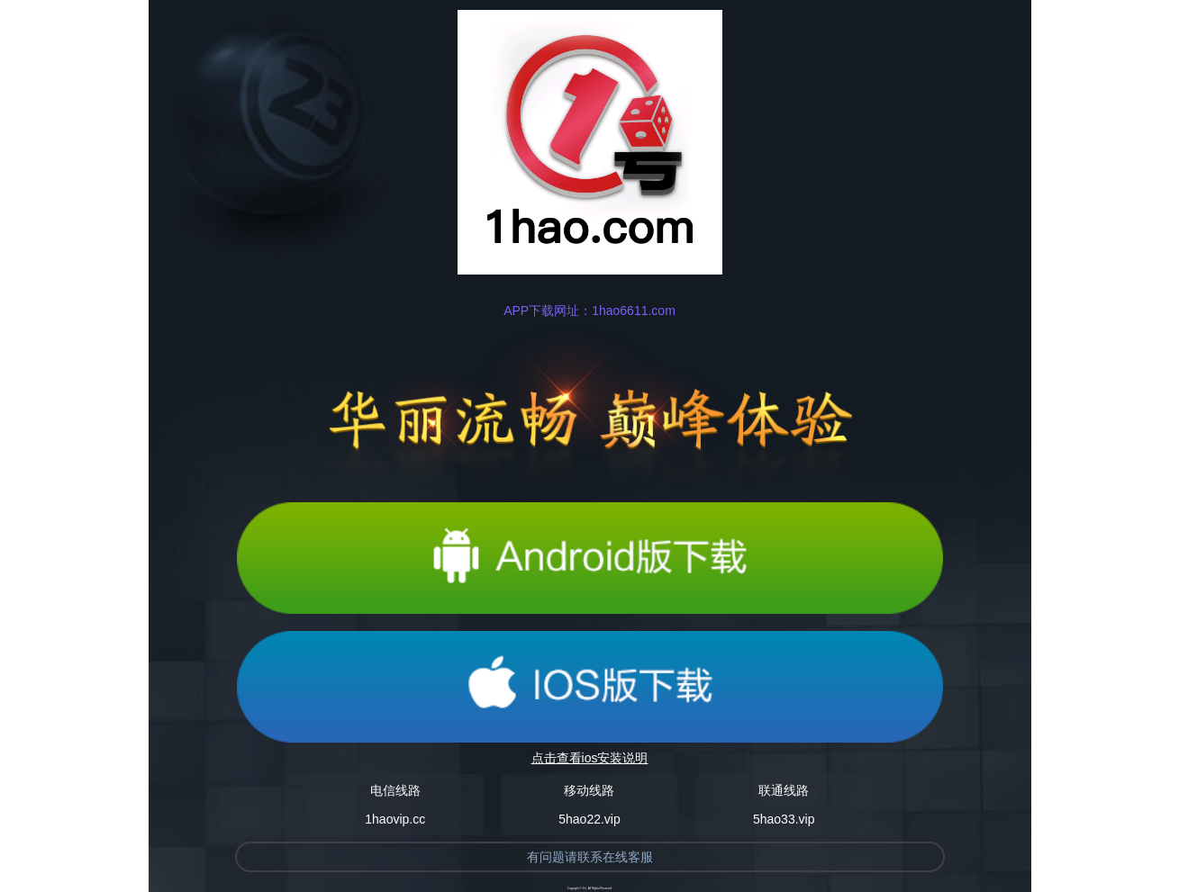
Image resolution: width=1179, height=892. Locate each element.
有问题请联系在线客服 (590, 857)
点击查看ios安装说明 (589, 758)
